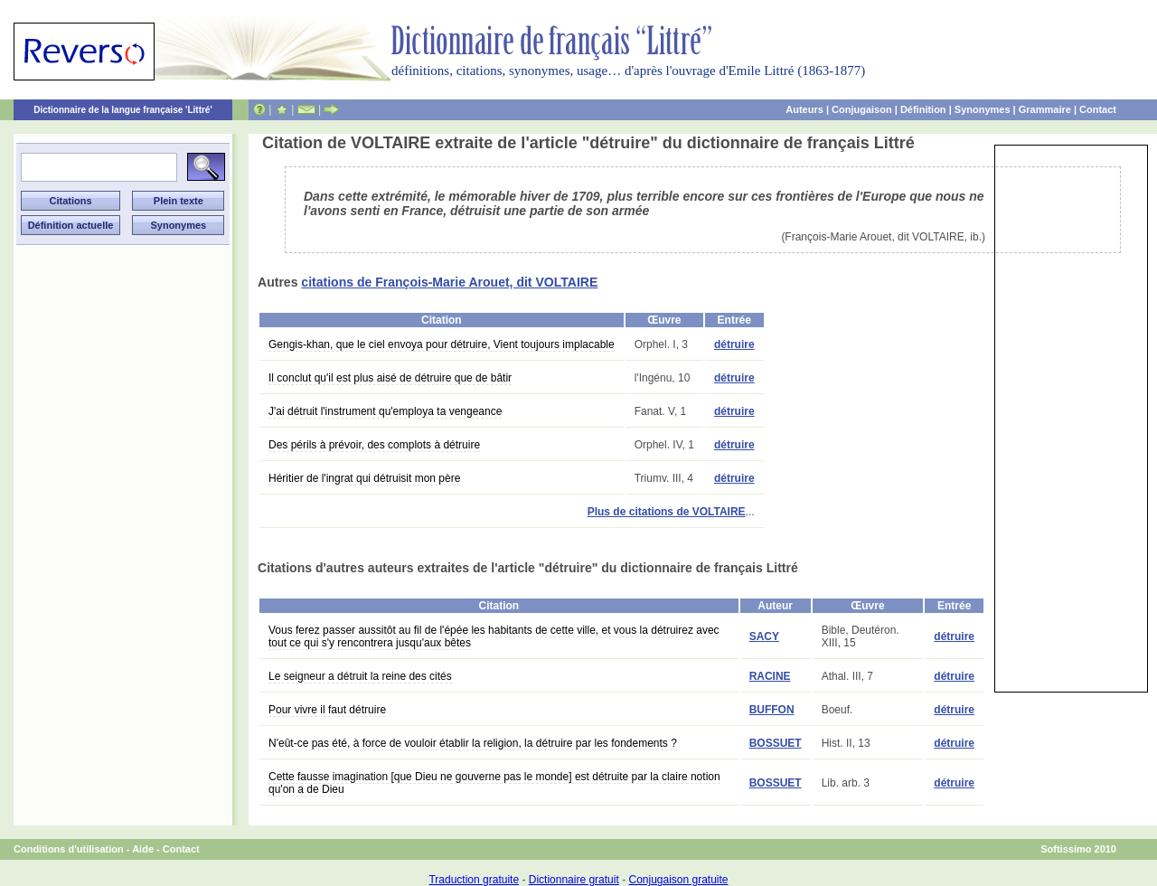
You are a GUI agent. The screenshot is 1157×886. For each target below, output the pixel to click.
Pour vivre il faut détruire (327, 709)
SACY (764, 636)
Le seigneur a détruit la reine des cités (360, 676)
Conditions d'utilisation (69, 849)
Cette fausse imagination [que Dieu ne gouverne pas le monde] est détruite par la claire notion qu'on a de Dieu (494, 783)
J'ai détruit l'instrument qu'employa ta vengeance (385, 411)
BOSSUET (775, 743)
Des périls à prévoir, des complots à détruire (374, 444)
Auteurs (804, 109)
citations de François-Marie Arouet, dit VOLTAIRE (449, 282)
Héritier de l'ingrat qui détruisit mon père (364, 478)
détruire (734, 344)
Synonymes (983, 109)
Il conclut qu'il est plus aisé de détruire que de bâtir (390, 378)
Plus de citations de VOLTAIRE (667, 511)
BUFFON (772, 709)
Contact (1097, 109)
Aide (143, 849)
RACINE (770, 676)
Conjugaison (862, 109)
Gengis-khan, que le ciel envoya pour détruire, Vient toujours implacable (441, 344)
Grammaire (1045, 109)
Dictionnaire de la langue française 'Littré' (122, 110)
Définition (923, 109)
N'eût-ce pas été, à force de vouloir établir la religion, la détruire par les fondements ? (472, 743)
